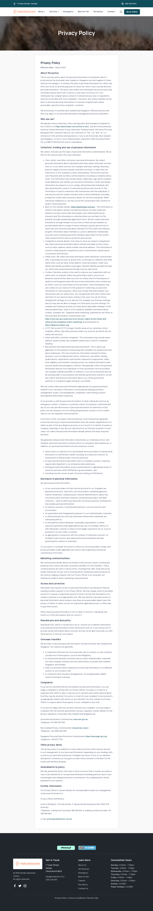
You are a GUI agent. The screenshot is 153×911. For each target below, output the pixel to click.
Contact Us (83, 888)
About (40, 11)
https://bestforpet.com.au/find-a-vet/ (72, 126)
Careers (81, 880)
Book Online (132, 12)
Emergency (68, 11)
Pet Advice (98, 11)
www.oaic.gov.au (80, 719)
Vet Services (83, 869)
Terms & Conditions (76, 898)
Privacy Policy (61, 898)
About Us (82, 865)
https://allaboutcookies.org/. (57, 325)
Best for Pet (83, 11)
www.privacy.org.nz (80, 728)
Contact (111, 11)
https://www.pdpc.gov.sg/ (96, 736)
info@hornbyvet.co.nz (55, 876)
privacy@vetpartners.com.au (59, 819)
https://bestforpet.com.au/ (82, 207)
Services (53, 11)
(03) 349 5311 (131, 3)
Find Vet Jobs (92, 898)
